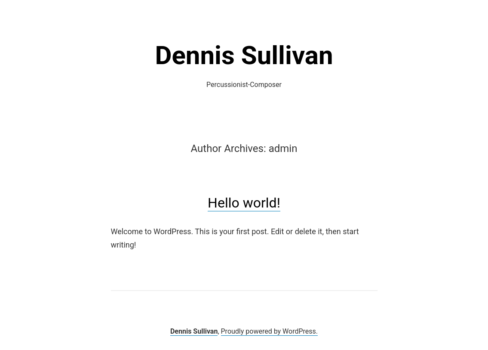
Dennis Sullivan (244, 55)
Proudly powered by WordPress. (269, 331)
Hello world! (244, 203)
